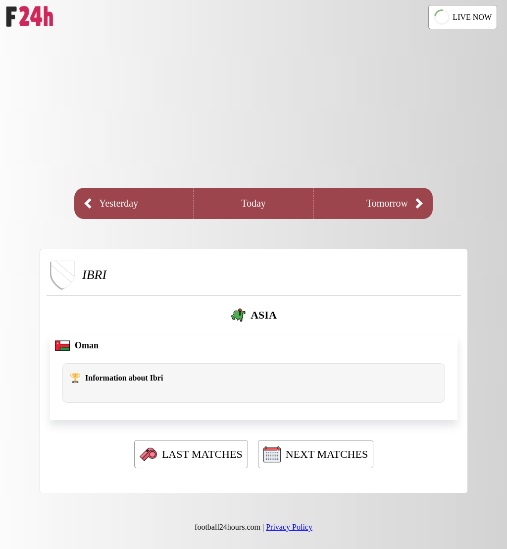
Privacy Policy (289, 527)
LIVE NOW (462, 16)
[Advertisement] (253, 108)
